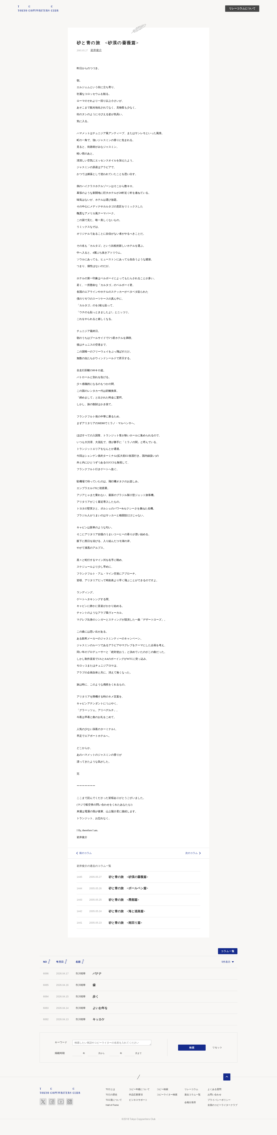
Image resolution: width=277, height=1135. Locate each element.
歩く (96, 996)
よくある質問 (214, 1089)
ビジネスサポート (138, 1100)
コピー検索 (162, 1089)
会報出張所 (190, 1102)
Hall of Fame (112, 1105)
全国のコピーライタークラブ (222, 1105)
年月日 (61, 961)
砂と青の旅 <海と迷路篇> (127, 911)
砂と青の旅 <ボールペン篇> (128, 888)
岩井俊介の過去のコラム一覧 (94, 865)
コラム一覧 (228, 951)
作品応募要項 (136, 1094)
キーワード (61, 1042)
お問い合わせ (214, 1094)
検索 (192, 1047)
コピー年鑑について (139, 1089)
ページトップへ (226, 1077)
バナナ (97, 973)
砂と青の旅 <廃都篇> (124, 899)
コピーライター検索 (167, 1094)
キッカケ (99, 1019)
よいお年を (100, 1008)
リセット (217, 1047)
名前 (80, 961)
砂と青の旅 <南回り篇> (125, 922)
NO (47, 961)
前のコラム (85, 853)
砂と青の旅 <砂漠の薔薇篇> (128, 877)
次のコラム (191, 853)
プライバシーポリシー (219, 1100)
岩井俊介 (96, 50)
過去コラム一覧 (192, 1094)
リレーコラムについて (242, 8)
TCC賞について (114, 1100)
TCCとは (110, 1089)
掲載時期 (60, 1053)
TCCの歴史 (111, 1094)
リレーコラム (191, 1089)
